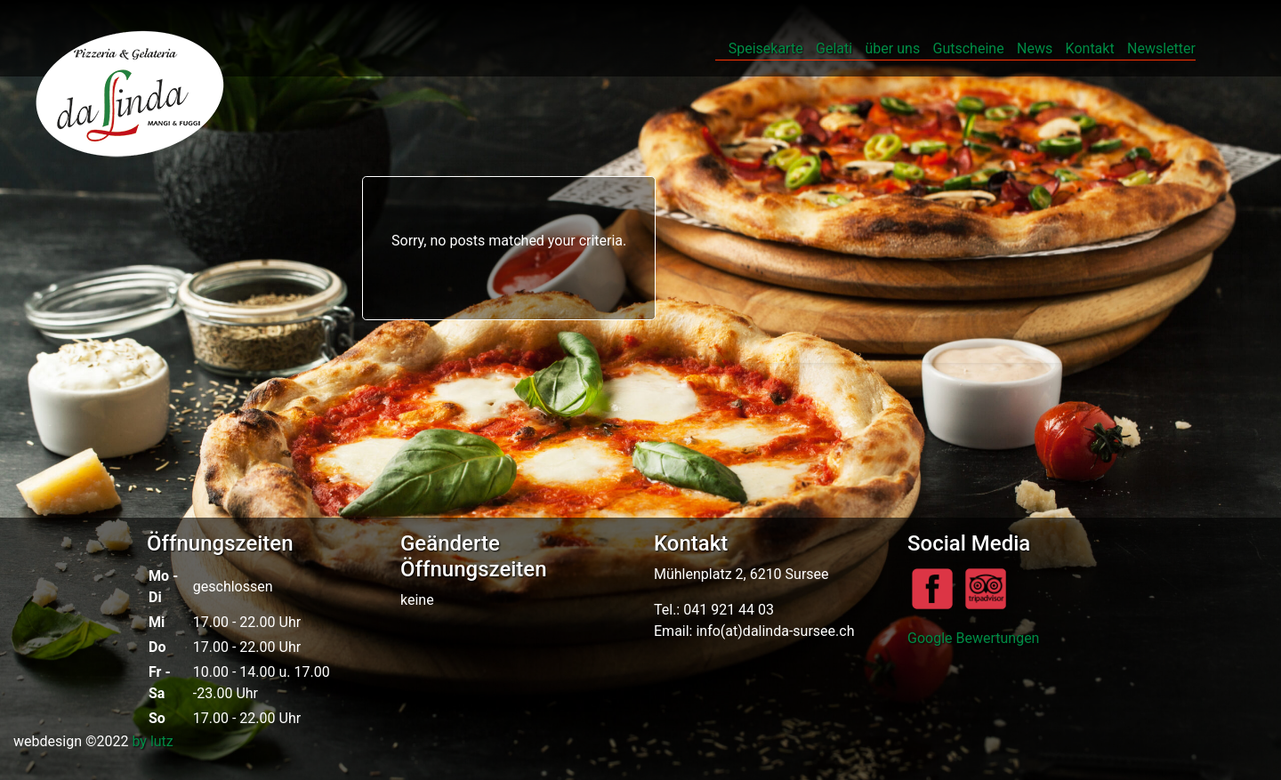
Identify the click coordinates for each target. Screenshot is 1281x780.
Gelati (834, 48)
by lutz (152, 741)
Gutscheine (968, 48)
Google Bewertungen (973, 638)
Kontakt (1090, 48)
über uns (893, 48)
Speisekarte (766, 48)
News (1034, 48)
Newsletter (1161, 48)
